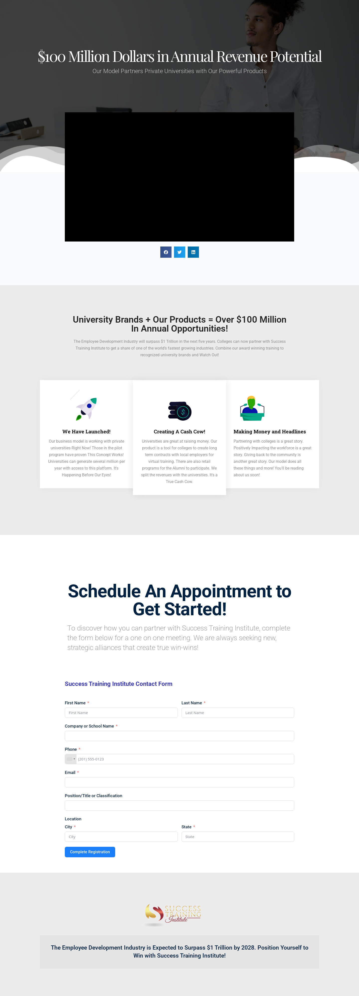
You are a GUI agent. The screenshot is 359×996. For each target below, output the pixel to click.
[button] (166, 252)
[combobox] (71, 759)
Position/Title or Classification (93, 795)
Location (73, 818)
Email (70, 772)
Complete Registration (90, 852)
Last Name (191, 702)
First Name (75, 702)
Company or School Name (90, 726)
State (186, 826)
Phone (71, 749)
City (68, 826)
